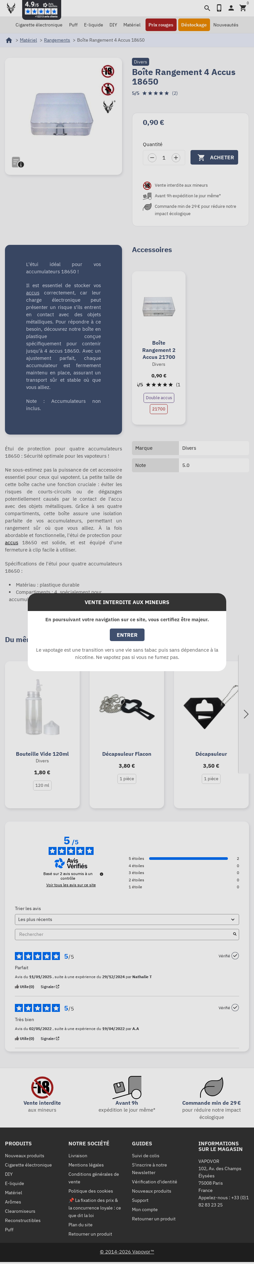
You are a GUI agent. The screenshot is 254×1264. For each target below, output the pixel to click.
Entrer (127, 635)
